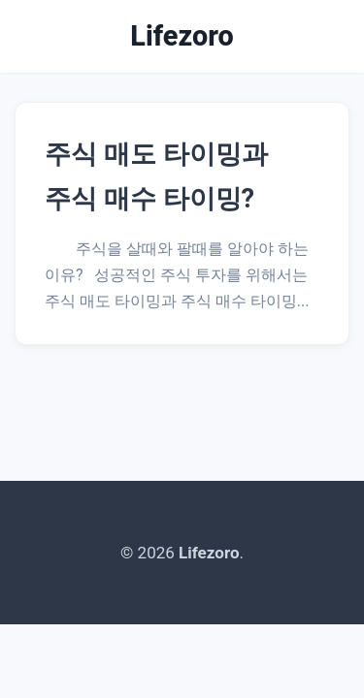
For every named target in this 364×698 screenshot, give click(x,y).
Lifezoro (181, 35)
